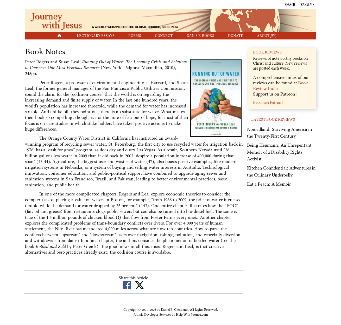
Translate (306, 4)
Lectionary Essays (96, 35)
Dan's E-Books (200, 35)
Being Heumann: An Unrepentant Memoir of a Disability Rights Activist (279, 152)
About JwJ (266, 35)
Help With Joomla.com (192, 315)
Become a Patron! (268, 102)
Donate (235, 35)
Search (290, 4)
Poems (134, 35)
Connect (164, 35)
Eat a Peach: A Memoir (269, 184)
